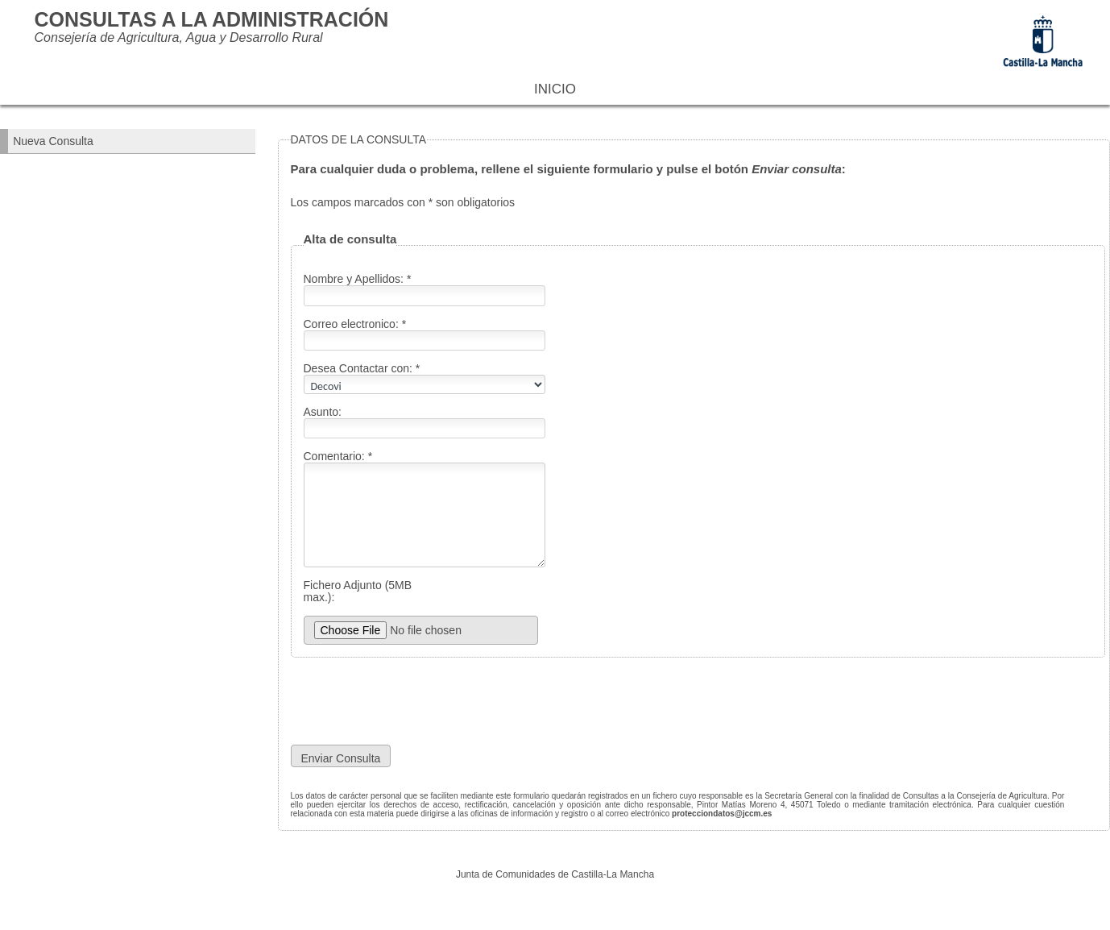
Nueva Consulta (53, 141)
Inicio (555, 89)
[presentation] (485, 701)
